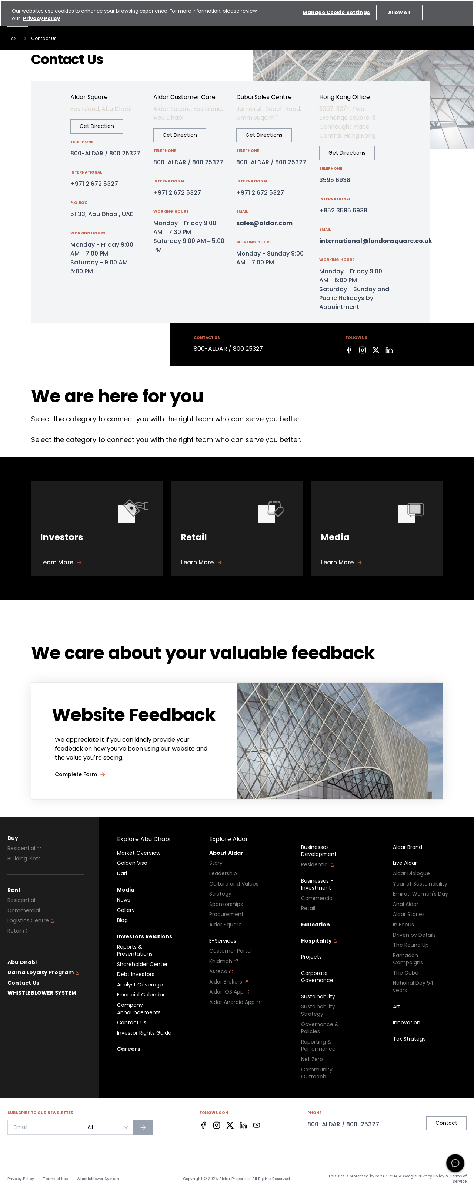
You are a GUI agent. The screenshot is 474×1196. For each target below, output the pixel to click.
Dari (122, 873)
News (123, 899)
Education (315, 924)
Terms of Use (55, 1179)
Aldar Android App (235, 1002)
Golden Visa (132, 863)
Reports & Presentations (135, 950)
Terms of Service (458, 1178)
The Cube (405, 972)
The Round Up (411, 945)
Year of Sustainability (420, 883)
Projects (311, 957)
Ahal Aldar (405, 904)
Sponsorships (226, 904)
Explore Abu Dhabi (143, 839)
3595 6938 (334, 180)
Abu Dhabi (22, 962)
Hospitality (319, 941)
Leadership (223, 873)
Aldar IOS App (229, 991)
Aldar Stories (409, 914)
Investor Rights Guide (144, 1033)
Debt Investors (135, 974)
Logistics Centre (31, 920)
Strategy (220, 893)
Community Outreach (317, 1073)
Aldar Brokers (228, 981)
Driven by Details (414, 935)
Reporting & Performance (318, 1045)
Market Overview (138, 853)
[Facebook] (349, 350)
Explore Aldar (228, 839)
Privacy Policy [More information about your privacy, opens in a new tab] (41, 13)
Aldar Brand (407, 847)
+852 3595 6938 (343, 210)
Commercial (23, 910)
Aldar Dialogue (411, 873)
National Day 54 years (413, 986)
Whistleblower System (98, 1179)
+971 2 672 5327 (94, 183)
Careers (128, 1048)
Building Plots (24, 858)
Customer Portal (230, 951)
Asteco (221, 971)
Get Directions (264, 135)
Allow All (399, 7)
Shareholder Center (142, 964)
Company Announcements (139, 1009)
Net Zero (312, 1059)
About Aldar (226, 853)
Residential (24, 848)
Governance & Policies (320, 1028)
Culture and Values (233, 883)
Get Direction (97, 126)
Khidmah (223, 961)
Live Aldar (405, 863)
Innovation (406, 1022)
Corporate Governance (317, 977)
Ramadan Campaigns (408, 959)
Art (396, 1006)
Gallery (126, 910)
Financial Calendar (141, 994)
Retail (17, 931)
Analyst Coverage (140, 984)
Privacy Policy (20, 1179)
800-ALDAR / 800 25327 (105, 153)
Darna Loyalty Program (43, 972)
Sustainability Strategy (318, 1010)
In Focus (403, 924)
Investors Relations (144, 936)
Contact (446, 1123)
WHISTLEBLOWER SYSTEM (41, 992)
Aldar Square (225, 924)
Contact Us (23, 982)
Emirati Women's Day (420, 893)
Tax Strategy (409, 1038)
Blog (122, 920)
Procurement (226, 914)
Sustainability (318, 996)
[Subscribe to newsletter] (143, 1127)
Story (216, 863)
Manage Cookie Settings (336, 7)
